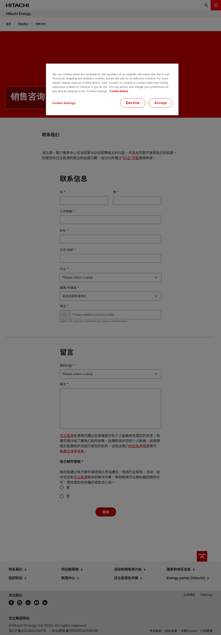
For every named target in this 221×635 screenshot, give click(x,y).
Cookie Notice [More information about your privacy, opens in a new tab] (119, 91)
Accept (160, 103)
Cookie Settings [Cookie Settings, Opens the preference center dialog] (64, 103)
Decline (133, 103)
